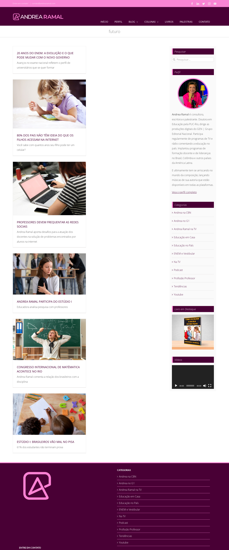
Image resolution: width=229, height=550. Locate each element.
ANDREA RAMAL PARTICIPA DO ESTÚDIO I (44, 301)
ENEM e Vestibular (184, 253)
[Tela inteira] (209, 385)
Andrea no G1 (182, 221)
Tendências (180, 286)
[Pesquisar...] (193, 59)
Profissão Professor (184, 278)
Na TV (177, 262)
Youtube (178, 294)
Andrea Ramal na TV (185, 229)
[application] (193, 377)
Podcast (178, 270)
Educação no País (183, 245)
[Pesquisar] (174, 59)
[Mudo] (204, 385)
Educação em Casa (184, 237)
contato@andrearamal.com (43, 3)
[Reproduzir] (176, 385)
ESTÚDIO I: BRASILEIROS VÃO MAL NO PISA (45, 442)
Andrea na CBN (182, 212)
